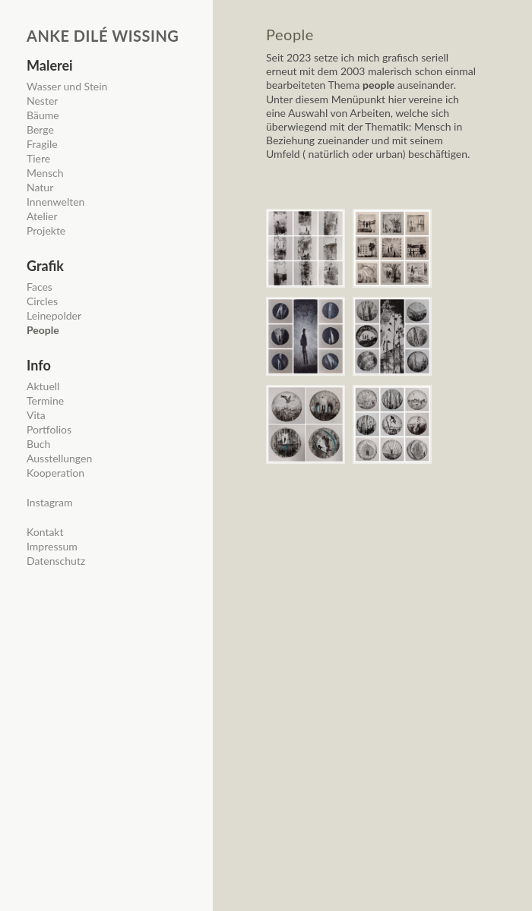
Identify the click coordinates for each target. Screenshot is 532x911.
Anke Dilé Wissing (103, 36)
